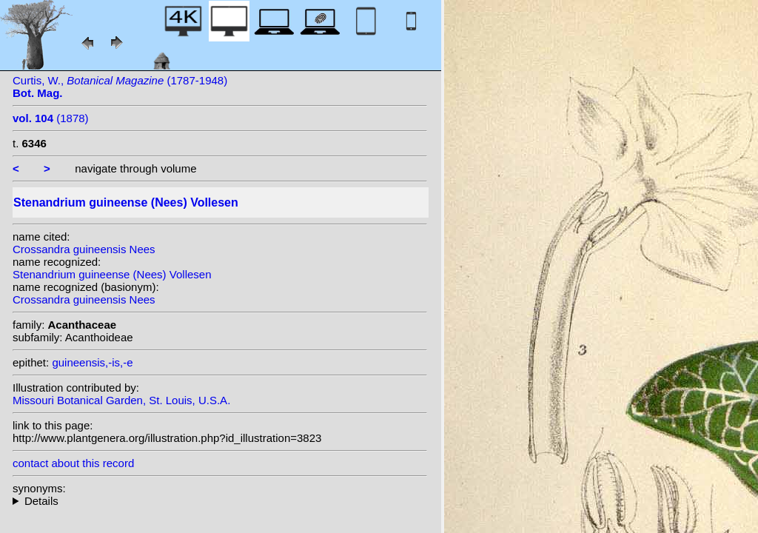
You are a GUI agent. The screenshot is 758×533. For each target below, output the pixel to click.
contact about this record (73, 463)
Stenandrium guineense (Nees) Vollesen (112, 274)
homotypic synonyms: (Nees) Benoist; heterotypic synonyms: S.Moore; (220, 501)
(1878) (51, 118)
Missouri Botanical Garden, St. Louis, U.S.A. (121, 400)
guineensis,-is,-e (92, 362)
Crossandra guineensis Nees (84, 249)
